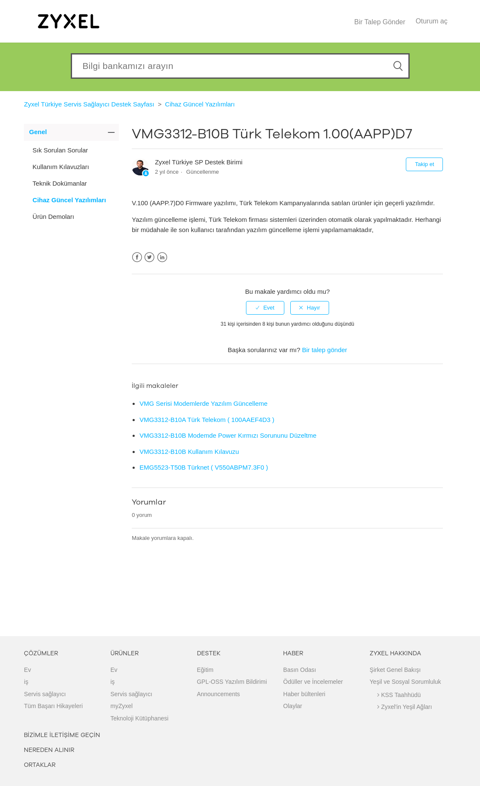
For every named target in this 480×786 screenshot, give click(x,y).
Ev (27, 669)
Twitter (149, 257)
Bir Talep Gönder (379, 22)
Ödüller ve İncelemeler (313, 681)
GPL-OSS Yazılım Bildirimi (232, 681)
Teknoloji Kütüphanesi (139, 718)
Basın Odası (299, 669)
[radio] (265, 308)
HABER (293, 653)
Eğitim (205, 669)
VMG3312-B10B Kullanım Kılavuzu (189, 451)
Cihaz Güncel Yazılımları (200, 104)
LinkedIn (162, 257)
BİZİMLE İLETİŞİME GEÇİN (62, 735)
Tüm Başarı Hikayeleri (53, 706)
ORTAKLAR (39, 765)
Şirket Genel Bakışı (395, 669)
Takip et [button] (424, 164)
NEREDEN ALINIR (49, 750)
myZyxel (121, 706)
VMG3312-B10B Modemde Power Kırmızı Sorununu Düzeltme (227, 435)
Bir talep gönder (324, 349)
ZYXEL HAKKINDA (395, 653)
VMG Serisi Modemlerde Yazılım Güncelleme (203, 403)
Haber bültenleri (304, 694)
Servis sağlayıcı (45, 694)
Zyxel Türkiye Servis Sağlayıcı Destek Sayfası (89, 104)
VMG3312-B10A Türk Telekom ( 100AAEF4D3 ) (206, 419)
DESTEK (208, 653)
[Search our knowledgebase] (240, 66)
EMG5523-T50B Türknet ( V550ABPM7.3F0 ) (203, 467)
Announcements (218, 694)
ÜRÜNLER (124, 653)
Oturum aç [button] (432, 21)
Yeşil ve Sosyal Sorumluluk (405, 681)
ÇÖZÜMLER (41, 653)
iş (26, 681)
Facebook (137, 257)
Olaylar (292, 706)
